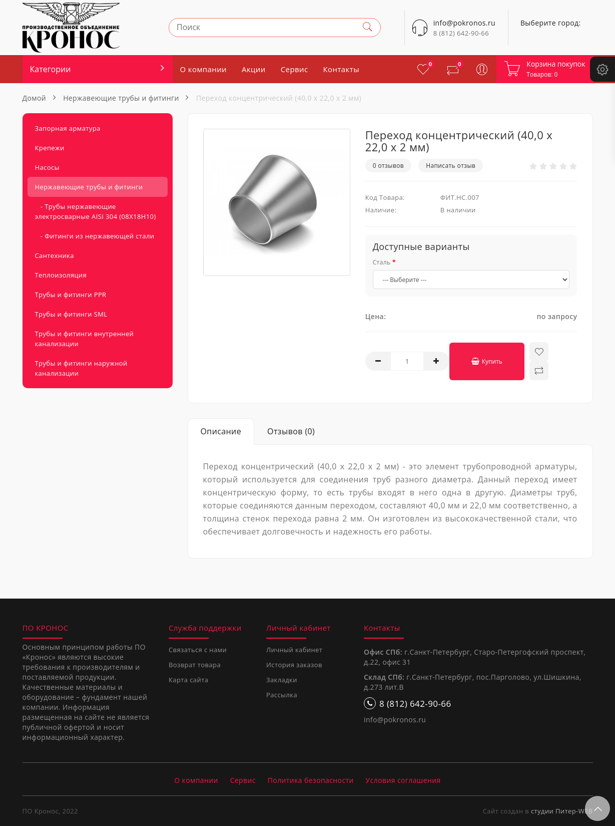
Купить (486, 361)
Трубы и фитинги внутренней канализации (84, 338)
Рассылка (281, 694)
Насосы (47, 167)
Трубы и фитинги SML (71, 314)
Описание (221, 431)
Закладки (281, 679)
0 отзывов (388, 165)
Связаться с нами (198, 649)
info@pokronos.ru (395, 719)
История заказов (294, 664)
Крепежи (50, 147)
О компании (203, 69)
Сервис (294, 69)
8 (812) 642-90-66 (461, 33)
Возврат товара (195, 664)
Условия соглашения (403, 780)
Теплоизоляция (61, 275)
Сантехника (54, 255)
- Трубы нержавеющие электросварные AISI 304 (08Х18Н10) (95, 211)
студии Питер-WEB (562, 810)
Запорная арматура (68, 128)
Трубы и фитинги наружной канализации (81, 368)
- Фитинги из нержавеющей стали (95, 235)
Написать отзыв (450, 165)
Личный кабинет (294, 649)
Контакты (341, 69)
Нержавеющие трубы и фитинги (121, 98)
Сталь (382, 262)
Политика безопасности (311, 780)
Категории (50, 69)
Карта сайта (188, 679)
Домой (35, 98)
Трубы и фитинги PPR (71, 294)
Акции (254, 69)
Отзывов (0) (291, 431)
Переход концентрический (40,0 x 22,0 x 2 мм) (278, 98)
